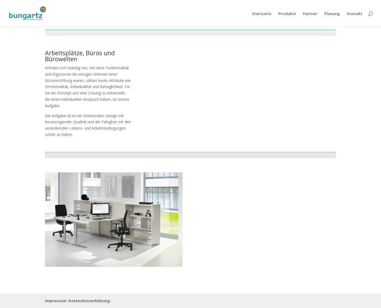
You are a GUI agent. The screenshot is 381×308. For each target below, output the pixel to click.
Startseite (261, 14)
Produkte (287, 14)
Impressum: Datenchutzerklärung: (78, 300)
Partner (310, 14)
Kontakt (354, 14)
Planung (332, 14)
